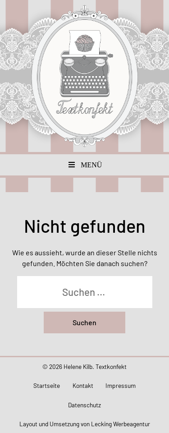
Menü (84, 165)
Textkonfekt (84, 76)
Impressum (120, 385)
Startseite (46, 385)
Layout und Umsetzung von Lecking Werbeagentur (84, 424)
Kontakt (83, 385)
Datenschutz (84, 405)
